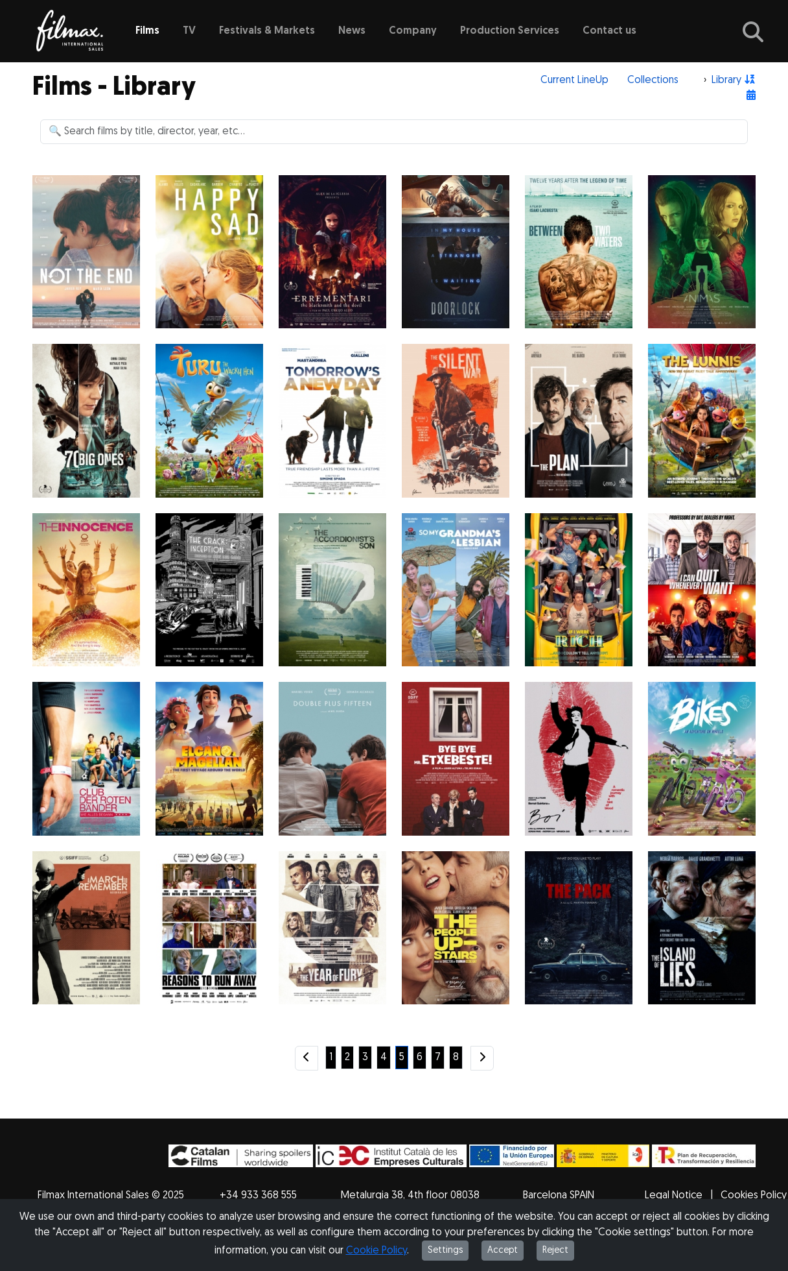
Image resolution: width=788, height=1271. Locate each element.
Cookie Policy (376, 1251)
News (351, 31)
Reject (555, 1250)
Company (413, 31)
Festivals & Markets (267, 31)
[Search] (394, 131)
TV (189, 31)
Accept (502, 1250)
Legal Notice (673, 1196)
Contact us (609, 31)
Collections (652, 80)
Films (147, 31)
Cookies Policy (754, 1196)
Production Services (509, 31)
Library (726, 80)
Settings (445, 1250)
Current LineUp (574, 80)
